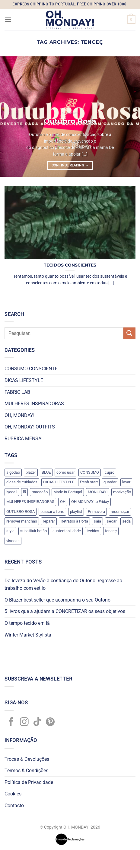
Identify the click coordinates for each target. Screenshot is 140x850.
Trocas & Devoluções (27, 759)
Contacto (14, 805)
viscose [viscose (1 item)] (13, 541)
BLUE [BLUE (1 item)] (46, 472)
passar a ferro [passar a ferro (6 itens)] (52, 511)
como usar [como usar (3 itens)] (65, 472)
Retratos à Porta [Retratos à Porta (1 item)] (74, 521)
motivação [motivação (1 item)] (122, 492)
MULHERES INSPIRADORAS (34, 403)
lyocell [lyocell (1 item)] (11, 492)
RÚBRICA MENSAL (24, 438)
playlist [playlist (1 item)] (76, 511)
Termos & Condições (26, 770)
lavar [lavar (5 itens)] (126, 482)
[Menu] (8, 19)
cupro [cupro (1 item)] (109, 472)
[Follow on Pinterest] (50, 722)
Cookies (13, 794)
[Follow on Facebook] (11, 722)
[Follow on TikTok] (37, 722)
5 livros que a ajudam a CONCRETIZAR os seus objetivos (65, 611)
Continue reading (70, 165)
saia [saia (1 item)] (97, 521)
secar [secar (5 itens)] (111, 521)
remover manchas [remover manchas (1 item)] (21, 521)
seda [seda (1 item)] (126, 521)
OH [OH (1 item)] (62, 501)
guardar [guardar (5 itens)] (109, 482)
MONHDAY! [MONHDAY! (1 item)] (97, 492)
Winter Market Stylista (28, 635)
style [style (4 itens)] (10, 531)
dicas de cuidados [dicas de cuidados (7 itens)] (21, 482)
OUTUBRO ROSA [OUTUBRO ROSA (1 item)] (20, 511)
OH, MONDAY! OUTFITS (30, 427)
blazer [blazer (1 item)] (31, 472)
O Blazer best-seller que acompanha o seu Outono (57, 600)
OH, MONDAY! (19, 415)
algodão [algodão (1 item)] (13, 472)
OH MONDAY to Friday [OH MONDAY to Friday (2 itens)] (90, 501)
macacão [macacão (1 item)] (40, 492)
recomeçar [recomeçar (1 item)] (120, 511)
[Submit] (129, 333)
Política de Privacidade (29, 782)
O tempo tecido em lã (27, 623)
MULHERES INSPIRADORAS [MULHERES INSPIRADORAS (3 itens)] (30, 501)
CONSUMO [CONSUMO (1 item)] (89, 472)
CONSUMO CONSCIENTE (31, 368)
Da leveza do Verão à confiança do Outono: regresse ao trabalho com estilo (63, 584)
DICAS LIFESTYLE (24, 380)
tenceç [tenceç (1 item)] (111, 531)
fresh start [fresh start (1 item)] (89, 482)
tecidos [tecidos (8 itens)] (93, 531)
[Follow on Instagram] (24, 722)
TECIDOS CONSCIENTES (70, 265)
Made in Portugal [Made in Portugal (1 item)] (67, 492)
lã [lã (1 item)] (24, 492)
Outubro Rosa (70, 120)
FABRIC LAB (17, 392)
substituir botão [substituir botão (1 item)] (33, 531)
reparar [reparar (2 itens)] (49, 521)
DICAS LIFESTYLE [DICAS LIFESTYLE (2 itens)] (58, 482)
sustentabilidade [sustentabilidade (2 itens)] (66, 531)
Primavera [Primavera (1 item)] (96, 511)
